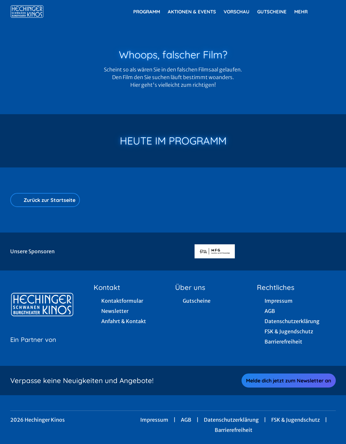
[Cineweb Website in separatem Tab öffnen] (33, 348)
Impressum (154, 420)
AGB (186, 420)
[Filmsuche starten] (329, 11)
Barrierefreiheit (233, 430)
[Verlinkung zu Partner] (215, 251)
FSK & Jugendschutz (295, 420)
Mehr (304, 12)
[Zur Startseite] (55, 11)
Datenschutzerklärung (231, 420)
